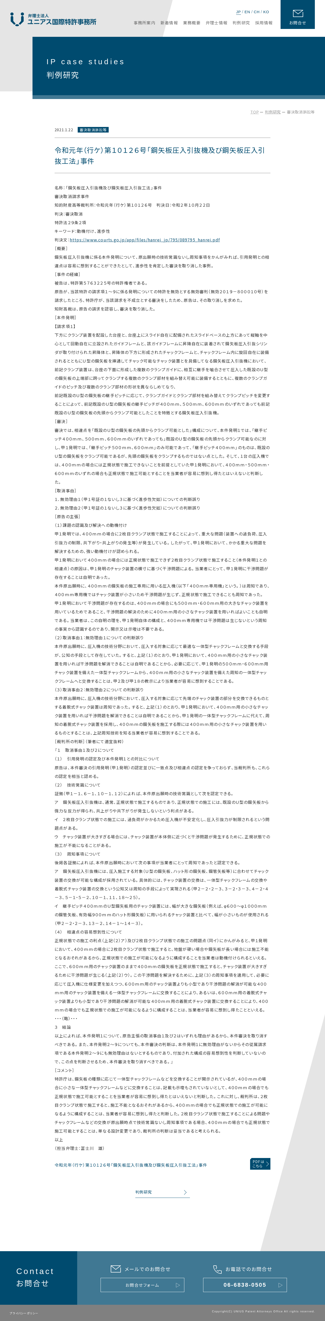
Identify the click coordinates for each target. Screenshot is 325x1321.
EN (247, 12)
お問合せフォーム (142, 1285)
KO (266, 12)
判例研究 (273, 112)
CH (256, 12)
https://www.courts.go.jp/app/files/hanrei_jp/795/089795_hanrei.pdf (145, 240)
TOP (254, 112)
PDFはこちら (258, 1163)
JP (238, 12)
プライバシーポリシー (24, 1313)
